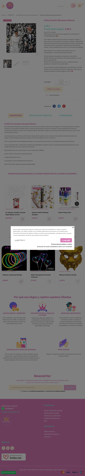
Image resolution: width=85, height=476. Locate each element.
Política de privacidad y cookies (61, 244)
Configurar (20, 240)
